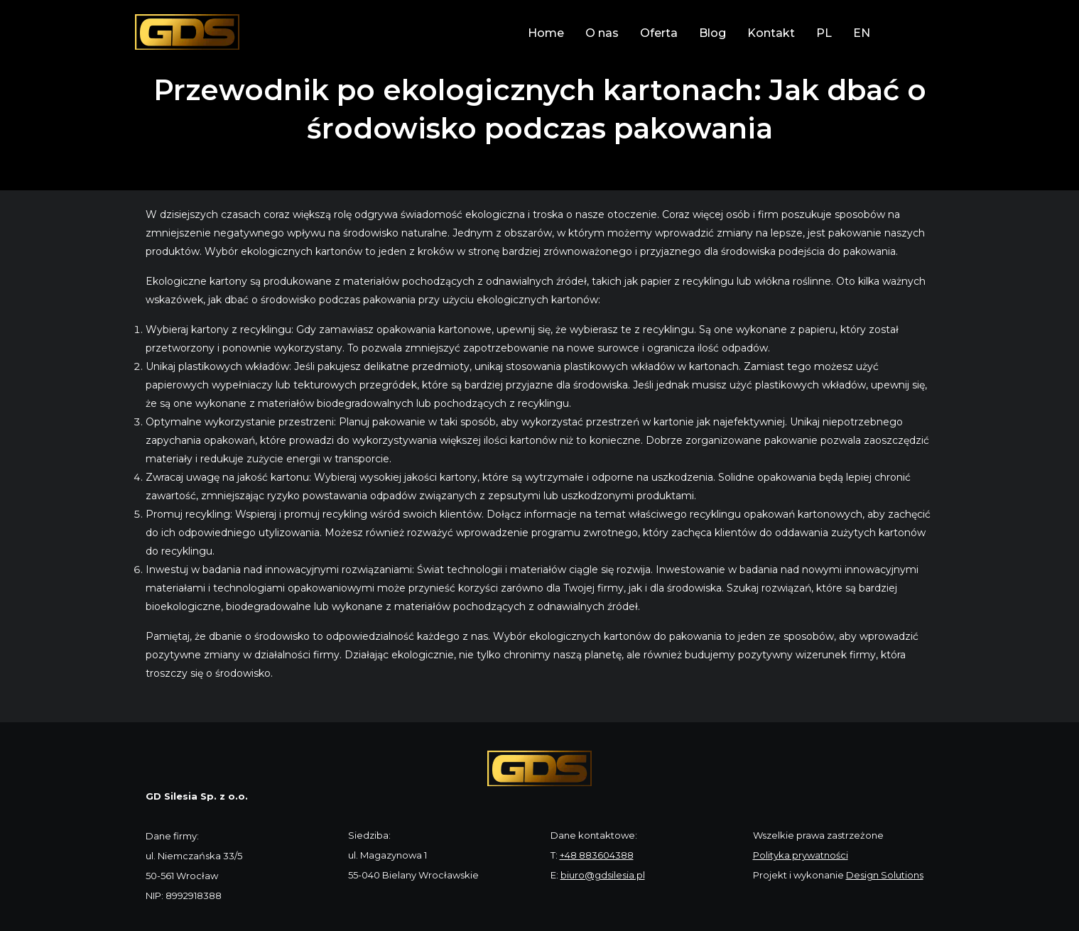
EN (861, 33)
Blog (712, 33)
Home (546, 33)
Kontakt (771, 33)
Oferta (659, 33)
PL (824, 33)
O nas (602, 33)
